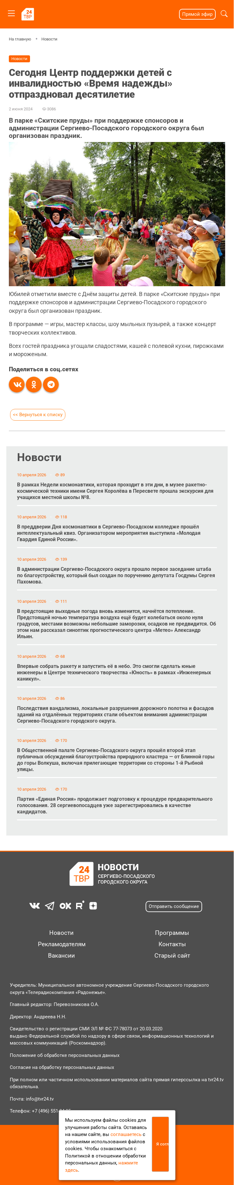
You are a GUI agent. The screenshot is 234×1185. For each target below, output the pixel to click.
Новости (49, 39)
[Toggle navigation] (11, 12)
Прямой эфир (197, 14)
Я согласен (162, 1144)
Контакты (172, 944)
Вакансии (61, 955)
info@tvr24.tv (40, 1099)
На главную (20, 39)
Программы (172, 932)
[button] (224, 14)
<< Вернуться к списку (38, 414)
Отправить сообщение (174, 906)
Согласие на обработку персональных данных (62, 1067)
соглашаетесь (126, 1134)
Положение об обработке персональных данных (64, 1055)
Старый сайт (172, 955)
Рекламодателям (61, 944)
